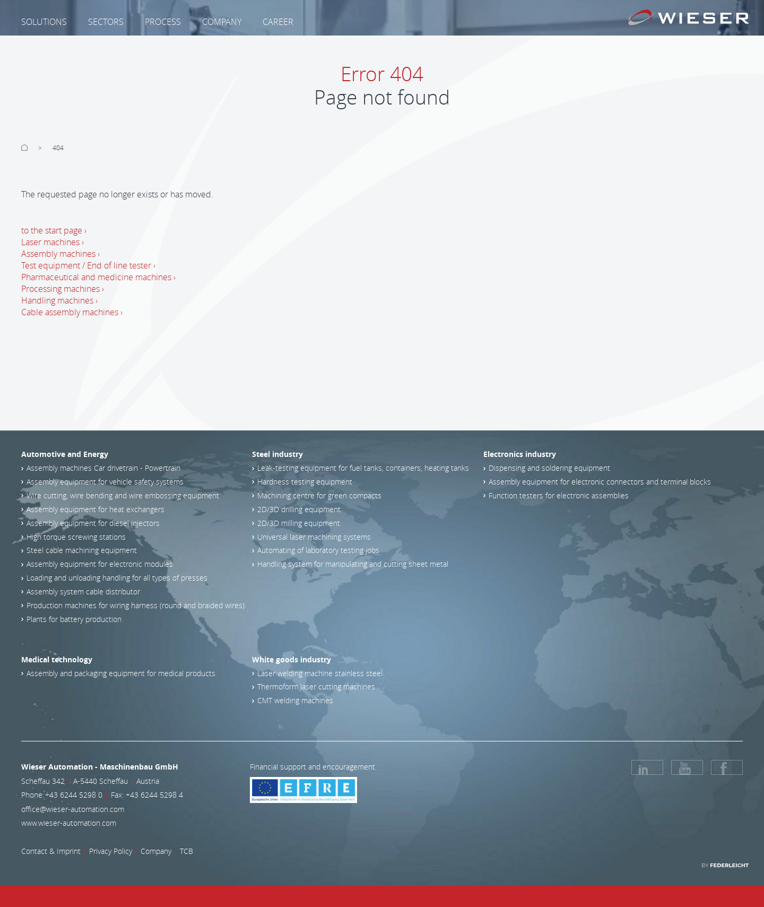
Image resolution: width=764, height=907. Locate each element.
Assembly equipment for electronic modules (100, 564)
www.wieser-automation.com (68, 823)
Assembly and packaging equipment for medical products (121, 673)
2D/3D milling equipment (298, 523)
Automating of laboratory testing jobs (318, 550)
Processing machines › (62, 289)
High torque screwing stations (76, 537)
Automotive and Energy (64, 454)
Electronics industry (519, 454)
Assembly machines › (60, 254)
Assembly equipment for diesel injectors (93, 523)
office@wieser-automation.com (72, 809)
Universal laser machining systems (314, 537)
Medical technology (56, 659)
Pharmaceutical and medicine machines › (98, 277)
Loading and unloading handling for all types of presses (117, 578)
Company (156, 851)
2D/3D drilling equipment (299, 509)
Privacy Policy (110, 851)
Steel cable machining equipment (82, 550)
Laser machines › (52, 242)
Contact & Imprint (51, 851)
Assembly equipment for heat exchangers (95, 509)
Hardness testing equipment (304, 482)
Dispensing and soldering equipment (549, 468)
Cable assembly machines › (72, 312)
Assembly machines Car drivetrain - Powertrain (103, 468)
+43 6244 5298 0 (73, 795)
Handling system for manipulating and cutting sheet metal (352, 564)
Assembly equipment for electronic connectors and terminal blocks (600, 482)
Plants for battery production (74, 619)
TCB (186, 851)
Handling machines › (59, 300)
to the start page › (53, 230)
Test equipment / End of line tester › (88, 265)
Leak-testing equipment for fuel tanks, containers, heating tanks (363, 468)
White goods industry (291, 659)
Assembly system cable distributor (83, 591)
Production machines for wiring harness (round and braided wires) (136, 605)
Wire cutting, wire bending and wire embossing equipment (123, 495)
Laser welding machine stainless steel (320, 673)
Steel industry (277, 454)
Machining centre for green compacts (319, 495)
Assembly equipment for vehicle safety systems (105, 482)
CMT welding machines (295, 700)
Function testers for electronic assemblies (559, 495)
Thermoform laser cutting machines (316, 686)
